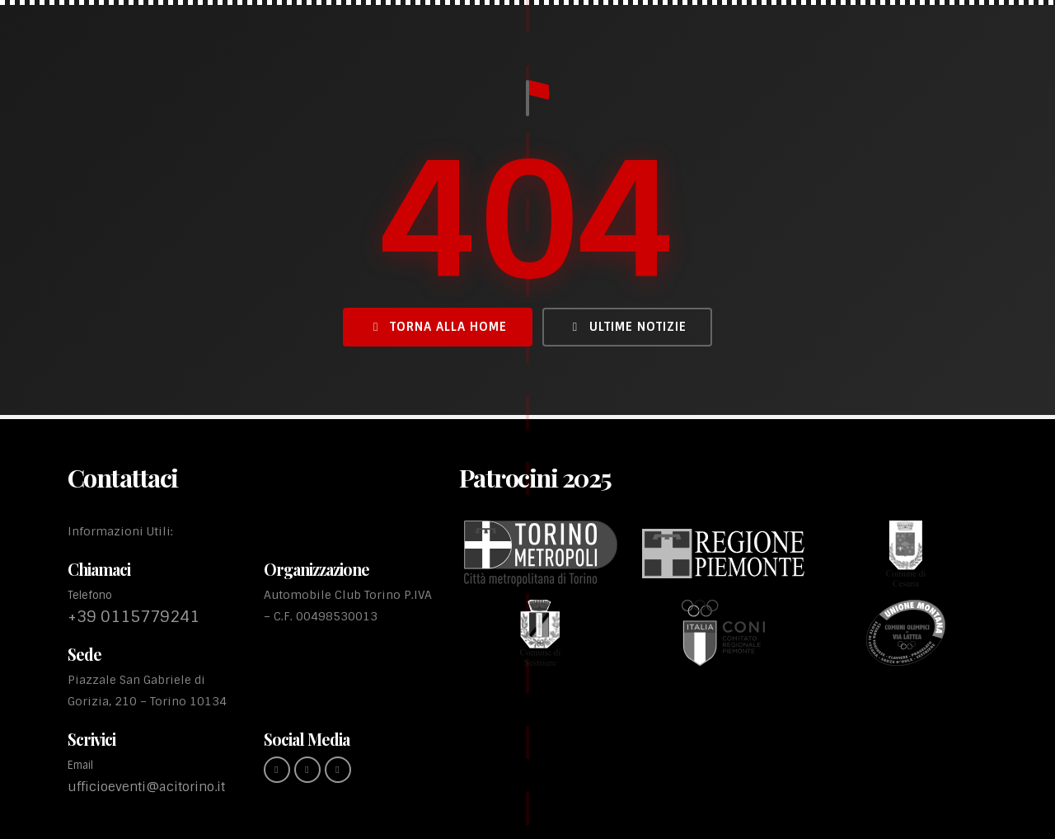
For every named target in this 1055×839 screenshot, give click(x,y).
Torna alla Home (437, 326)
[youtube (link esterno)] (337, 769)
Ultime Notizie (627, 326)
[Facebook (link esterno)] (276, 769)
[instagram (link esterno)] (307, 769)
